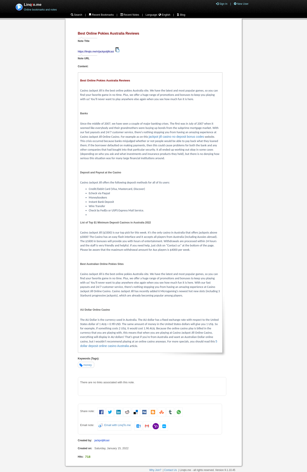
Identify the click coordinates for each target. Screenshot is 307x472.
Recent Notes (129, 14)
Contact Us (170, 470)
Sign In (221, 3)
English (164, 14)
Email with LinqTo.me (117, 425)
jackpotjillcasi (102, 440)
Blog (181, 14)
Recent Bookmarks (101, 14)
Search (76, 14)
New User (241, 3)
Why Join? (155, 470)
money (87, 365)
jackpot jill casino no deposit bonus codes (176, 136)
